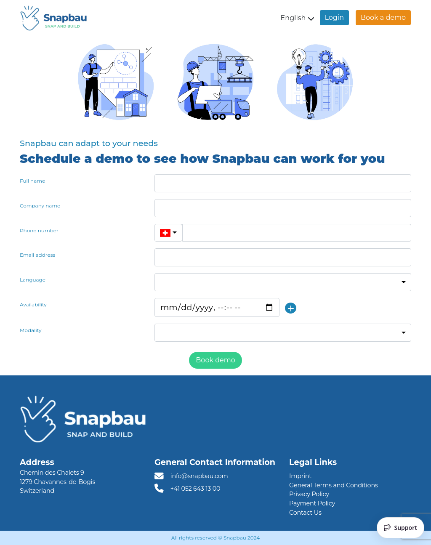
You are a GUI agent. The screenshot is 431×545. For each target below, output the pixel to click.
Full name (32, 181)
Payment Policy (312, 503)
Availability (33, 304)
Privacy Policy (309, 494)
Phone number (39, 230)
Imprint (300, 476)
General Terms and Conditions (333, 485)
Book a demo (383, 17)
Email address (37, 255)
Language (32, 279)
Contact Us (305, 512)
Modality (31, 330)
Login (334, 17)
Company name (40, 205)
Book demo (215, 360)
